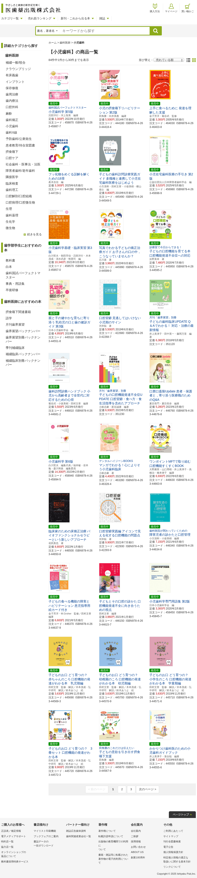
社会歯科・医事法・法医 (23, 164)
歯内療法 (12, 100)
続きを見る (34, 234)
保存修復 (12, 88)
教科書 (10, 260)
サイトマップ (170, 836)
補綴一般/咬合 (15, 62)
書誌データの (49, 844)
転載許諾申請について (110, 836)
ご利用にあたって (173, 830)
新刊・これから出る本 (75, 18)
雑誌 (102, 18)
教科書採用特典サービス (14, 861)
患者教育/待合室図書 (20, 145)
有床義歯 (12, 75)
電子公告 (168, 847)
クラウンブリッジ (18, 69)
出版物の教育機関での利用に (113, 846)
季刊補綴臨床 (15, 348)
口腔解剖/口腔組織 (19, 196)
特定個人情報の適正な (178, 860)
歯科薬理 (12, 215)
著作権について (107, 830)
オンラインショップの (16, 854)
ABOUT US (137, 852)
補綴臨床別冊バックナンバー (23, 362)
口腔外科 (12, 107)
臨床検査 (12, 183)
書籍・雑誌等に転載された (113, 859)
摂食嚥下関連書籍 (18, 312)
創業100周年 (138, 857)
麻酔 (9, 113)
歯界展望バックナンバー (23, 331)
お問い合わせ (138, 847)
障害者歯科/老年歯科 (20, 170)
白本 (9, 267)
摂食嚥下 (12, 151)
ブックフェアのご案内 (46, 836)
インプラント (15, 81)
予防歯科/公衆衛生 (19, 139)
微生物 (10, 228)
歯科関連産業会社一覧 (78, 836)
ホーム (53, 42)
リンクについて (172, 866)
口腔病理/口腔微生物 (20, 202)
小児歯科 (12, 126)
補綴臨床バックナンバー (23, 354)
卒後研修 (12, 290)
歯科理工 (12, 190)
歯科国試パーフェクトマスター (23, 275)
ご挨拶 (134, 836)
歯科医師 (65, 42)
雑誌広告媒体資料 (76, 830)
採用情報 (136, 841)
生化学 (10, 221)
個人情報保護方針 (173, 852)
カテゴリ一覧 (10, 18)
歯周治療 (12, 94)
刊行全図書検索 (172, 841)
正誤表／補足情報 (11, 830)
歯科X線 (11, 132)
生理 (9, 209)
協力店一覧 (7, 847)
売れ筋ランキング (39, 18)
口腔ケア (12, 158)
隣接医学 (12, 177)
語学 (9, 318)
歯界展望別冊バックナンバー (23, 339)
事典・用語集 (15, 283)
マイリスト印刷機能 (45, 830)
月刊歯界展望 (15, 324)
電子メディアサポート (13, 836)
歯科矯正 (12, 120)
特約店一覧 (7, 841)
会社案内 (136, 830)
